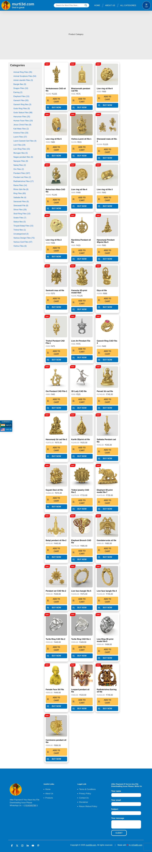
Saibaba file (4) (19, 197)
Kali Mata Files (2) (21, 129)
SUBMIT (119, 833)
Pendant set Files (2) (22, 177)
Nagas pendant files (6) (23, 157)
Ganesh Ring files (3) (22, 104)
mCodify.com (136, 845)
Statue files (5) (19, 222)
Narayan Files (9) (20, 161)
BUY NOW (54, 107)
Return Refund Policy (88, 806)
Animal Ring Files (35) (22, 72)
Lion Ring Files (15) (21, 149)
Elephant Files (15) (21, 96)
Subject (114, 809)
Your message (117, 818)
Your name (116, 791)
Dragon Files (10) (20, 88)
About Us (110, 5)
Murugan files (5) (20, 153)
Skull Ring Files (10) (21, 214)
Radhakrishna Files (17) (23, 181)
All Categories (128, 5)
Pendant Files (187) (21, 173)
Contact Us (84, 798)
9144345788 (30, 805)
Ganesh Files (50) (20, 100)
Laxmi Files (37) (20, 137)
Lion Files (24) (19, 145)
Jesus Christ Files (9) (22, 125)
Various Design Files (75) (24, 238)
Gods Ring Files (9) (21, 108)
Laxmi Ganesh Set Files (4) (24, 141)
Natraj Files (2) (19, 165)
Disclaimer (83, 802)
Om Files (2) (18, 169)
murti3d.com (91, 845)
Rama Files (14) (20, 185)
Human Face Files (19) (23, 121)
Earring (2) (17, 92)
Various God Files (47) (22, 242)
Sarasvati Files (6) (21, 201)
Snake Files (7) (19, 218)
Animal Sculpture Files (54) (24, 76)
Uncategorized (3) (20, 234)
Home (97, 5)
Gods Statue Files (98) (22, 113)
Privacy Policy (85, 794)
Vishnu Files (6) (20, 246)
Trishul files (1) (19, 230)
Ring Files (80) (19, 193)
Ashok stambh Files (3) (23, 80)
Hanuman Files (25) (21, 117)
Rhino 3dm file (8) (20, 189)
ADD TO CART (53, 100)
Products (49, 798)
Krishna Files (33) (20, 133)
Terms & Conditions (87, 789)
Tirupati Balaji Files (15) (23, 226)
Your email (116, 800)
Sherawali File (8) (20, 206)
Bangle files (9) (19, 84)
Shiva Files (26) (20, 210)
